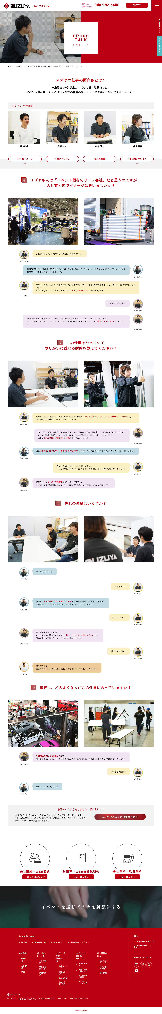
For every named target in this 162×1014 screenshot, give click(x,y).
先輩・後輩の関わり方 (83, 970)
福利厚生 (103, 973)
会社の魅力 (42, 962)
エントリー (58, 942)
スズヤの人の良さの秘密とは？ (120, 817)
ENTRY (137, 5)
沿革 (23, 972)
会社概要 (24, 967)
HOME (24, 942)
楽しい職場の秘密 (83, 976)
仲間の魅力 (42, 974)
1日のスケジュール (104, 962)
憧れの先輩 (99, 159)
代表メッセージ (24, 960)
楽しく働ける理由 (42, 968)
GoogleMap (49, 999)
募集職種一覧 (40, 942)
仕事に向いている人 (137, 159)
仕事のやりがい (62, 159)
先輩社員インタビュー (79, 942)
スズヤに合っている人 (83, 982)
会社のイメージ (24, 159)
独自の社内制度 (103, 968)
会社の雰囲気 (83, 964)
